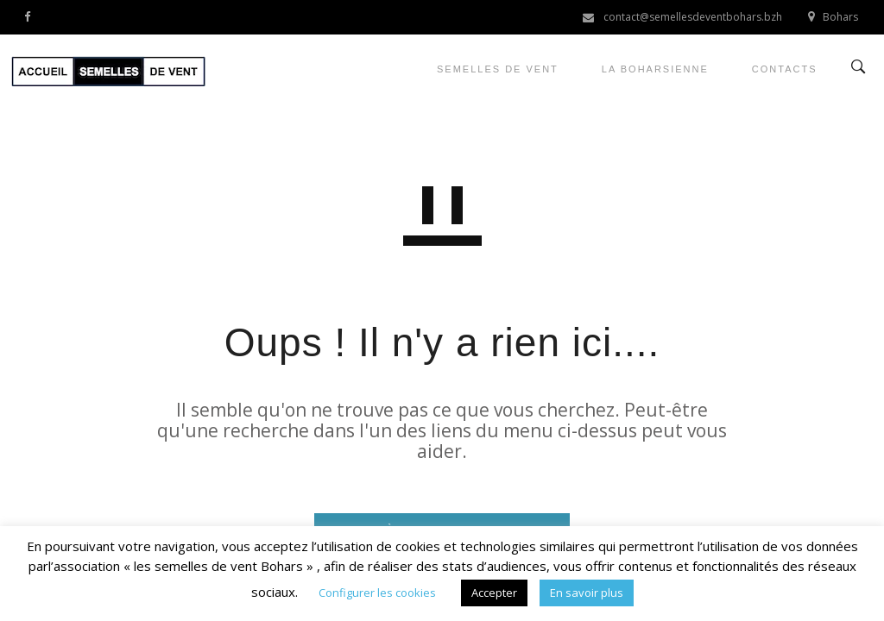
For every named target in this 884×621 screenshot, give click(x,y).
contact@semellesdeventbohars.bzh (692, 16)
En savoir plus (586, 592)
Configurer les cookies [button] (377, 592)
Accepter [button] (494, 592)
